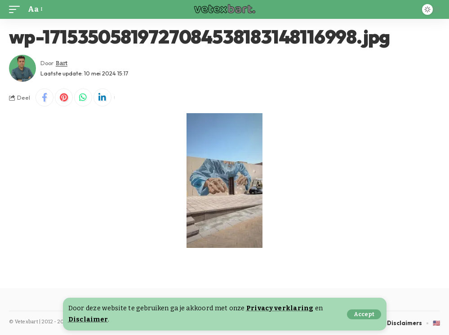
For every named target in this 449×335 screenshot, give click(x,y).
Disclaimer (88, 319)
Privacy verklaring (280, 308)
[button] (364, 314)
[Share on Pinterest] (64, 97)
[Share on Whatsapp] (83, 97)
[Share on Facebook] (44, 97)
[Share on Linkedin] (102, 97)
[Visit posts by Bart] (22, 68)
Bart (61, 63)
